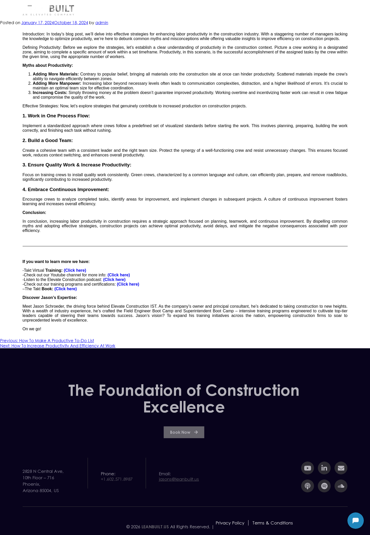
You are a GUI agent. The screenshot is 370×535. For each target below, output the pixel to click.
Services (219, 10)
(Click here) (75, 270)
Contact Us (327, 10)
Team (291, 10)
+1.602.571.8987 (117, 482)
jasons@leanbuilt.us (179, 482)
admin (101, 22)
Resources (256, 10)
